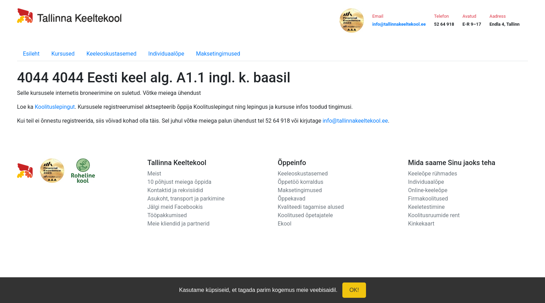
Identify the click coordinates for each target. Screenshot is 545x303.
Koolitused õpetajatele (305, 215)
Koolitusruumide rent (433, 215)
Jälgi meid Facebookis (175, 207)
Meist (154, 173)
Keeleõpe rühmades (432, 173)
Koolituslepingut (55, 107)
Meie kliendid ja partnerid (178, 223)
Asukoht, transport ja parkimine (186, 198)
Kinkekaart (421, 223)
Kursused (63, 53)
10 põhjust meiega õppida (179, 182)
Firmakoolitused (428, 198)
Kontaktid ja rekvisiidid (175, 190)
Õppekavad (292, 198)
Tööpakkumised (167, 215)
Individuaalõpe (166, 53)
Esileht (31, 53)
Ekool (284, 223)
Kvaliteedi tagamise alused (311, 207)
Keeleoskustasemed (112, 53)
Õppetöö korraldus (300, 182)
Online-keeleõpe (427, 190)
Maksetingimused (218, 53)
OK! (354, 290)
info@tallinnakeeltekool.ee (355, 120)
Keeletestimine (426, 207)
